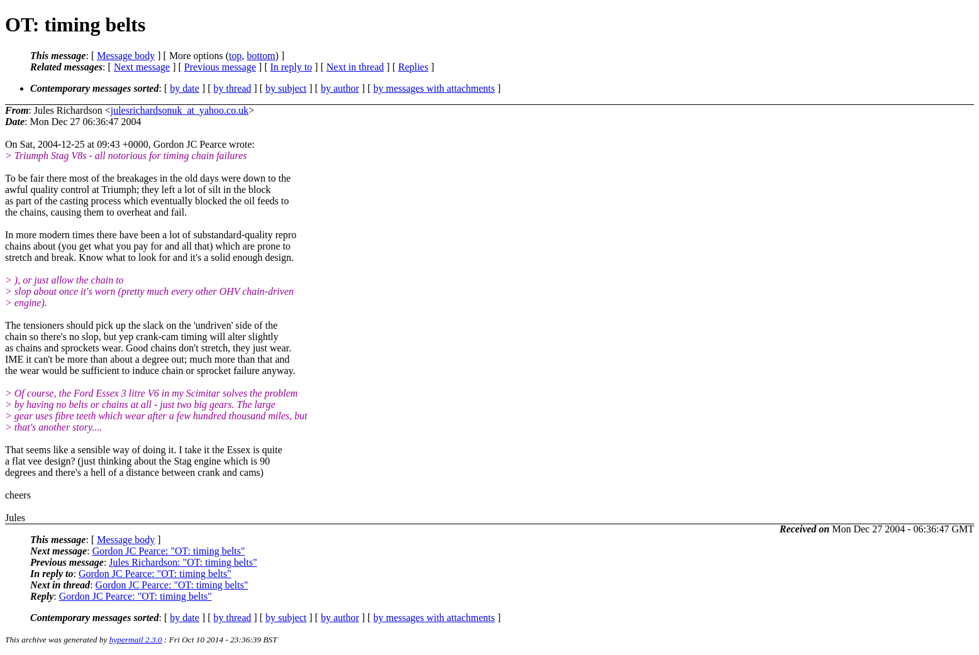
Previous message (220, 67)
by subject (285, 88)
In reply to (291, 67)
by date (184, 88)
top (235, 55)
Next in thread (355, 67)
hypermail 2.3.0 (135, 639)
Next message (142, 67)
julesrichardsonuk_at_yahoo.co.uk (180, 110)
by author (340, 88)
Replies (413, 67)
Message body (126, 55)
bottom (260, 55)
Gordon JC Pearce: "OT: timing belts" (168, 551)
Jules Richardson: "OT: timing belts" (183, 562)
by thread (233, 88)
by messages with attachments (434, 88)
